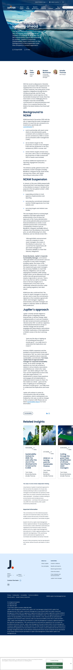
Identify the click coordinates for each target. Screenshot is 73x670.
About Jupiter (22, 7)
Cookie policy (15, 595)
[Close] (70, 663)
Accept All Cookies (54, 667)
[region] (36, 664)
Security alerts (11, 597)
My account (58, 7)
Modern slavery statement (23, 597)
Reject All (54, 664)
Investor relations (43, 7)
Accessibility (24, 595)
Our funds (27, 7)
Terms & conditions (33, 595)
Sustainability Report (33, 402)
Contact (51, 8)
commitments (27, 127)
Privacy (9, 595)
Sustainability (28, 413)
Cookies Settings (54, 660)
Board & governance (35, 7)
